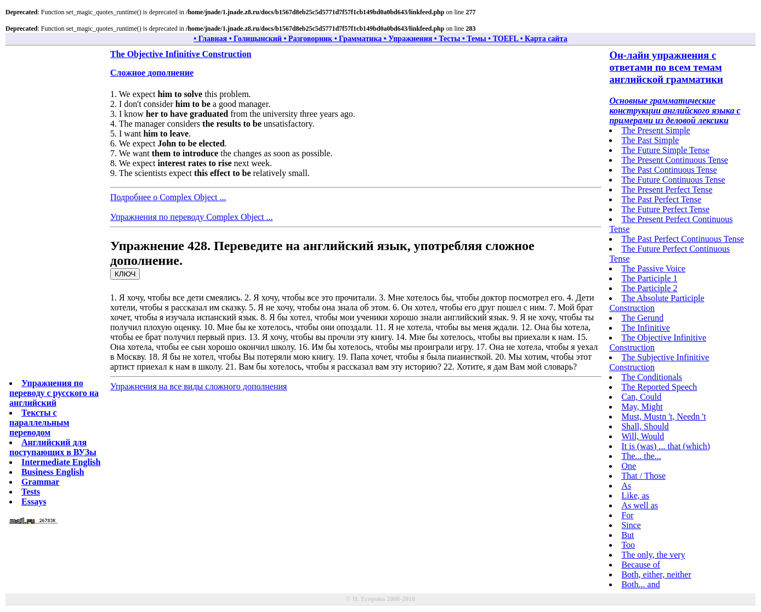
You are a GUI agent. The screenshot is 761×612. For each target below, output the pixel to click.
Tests (30, 491)
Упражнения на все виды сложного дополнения (198, 386)
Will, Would (642, 436)
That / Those (643, 475)
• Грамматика (359, 39)
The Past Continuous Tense (669, 169)
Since (631, 525)
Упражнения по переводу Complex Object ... (191, 217)
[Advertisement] (53, 213)
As (626, 485)
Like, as (635, 495)
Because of (640, 564)
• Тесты (448, 39)
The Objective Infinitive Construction (180, 54)
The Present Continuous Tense (674, 160)
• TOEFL (504, 39)
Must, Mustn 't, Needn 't (663, 416)
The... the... (641, 456)
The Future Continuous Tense (673, 179)
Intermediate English (60, 462)
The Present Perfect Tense (666, 189)
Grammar (40, 481)
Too (628, 544)
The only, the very (653, 554)
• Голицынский (256, 39)
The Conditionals (651, 377)
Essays (33, 501)
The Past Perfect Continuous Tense (682, 238)
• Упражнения (409, 39)
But (627, 535)
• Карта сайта (543, 39)
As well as (639, 505)
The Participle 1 (649, 278)
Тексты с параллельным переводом (39, 422)
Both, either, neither (656, 574)
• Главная (211, 39)
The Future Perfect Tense (665, 209)
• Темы (475, 39)
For (627, 515)
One (628, 466)
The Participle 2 (649, 288)
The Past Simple (650, 140)
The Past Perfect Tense (661, 199)
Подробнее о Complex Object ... (168, 197)
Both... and (640, 584)
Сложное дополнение (152, 72)
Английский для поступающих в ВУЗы (52, 447)
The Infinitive (645, 327)
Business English (52, 472)
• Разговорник (308, 39)
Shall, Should (644, 426)
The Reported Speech (659, 387)
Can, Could (641, 396)
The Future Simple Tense (665, 150)
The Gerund (642, 317)
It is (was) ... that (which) (665, 446)
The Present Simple (655, 130)
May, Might (641, 406)
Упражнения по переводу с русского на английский (54, 392)
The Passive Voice (653, 268)
